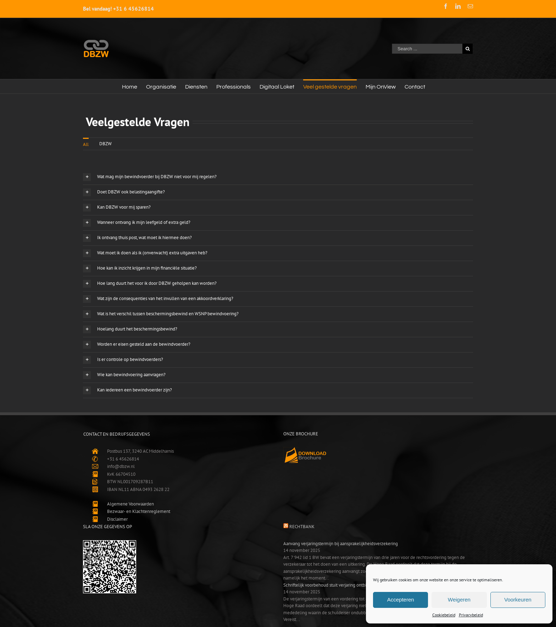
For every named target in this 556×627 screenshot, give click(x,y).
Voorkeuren (518, 600)
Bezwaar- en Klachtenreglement (138, 511)
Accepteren (400, 600)
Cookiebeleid (443, 614)
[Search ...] (427, 49)
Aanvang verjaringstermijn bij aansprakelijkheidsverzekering (340, 544)
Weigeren (459, 600)
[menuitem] (129, 86)
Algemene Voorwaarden (130, 504)
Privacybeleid (471, 614)
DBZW (105, 144)
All (86, 144)
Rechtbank (302, 527)
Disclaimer (117, 519)
